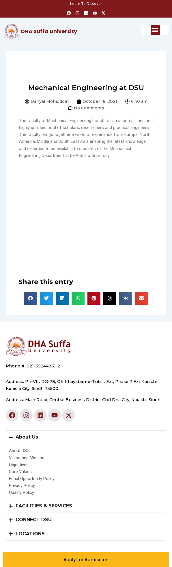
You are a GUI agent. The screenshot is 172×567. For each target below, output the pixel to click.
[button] (155, 30)
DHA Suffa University (49, 31)
